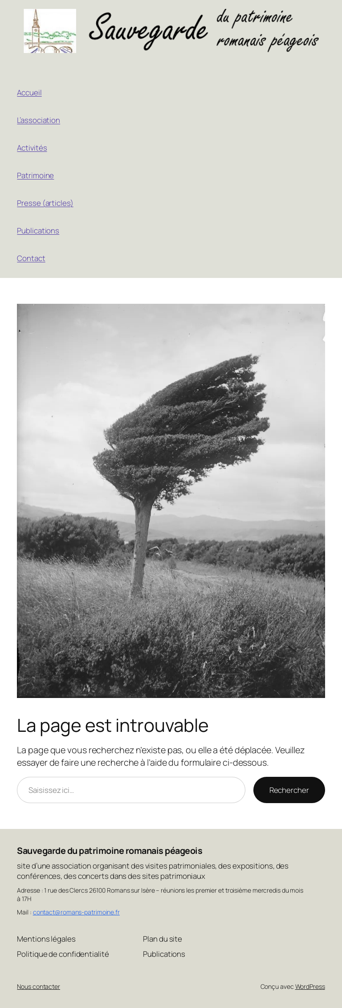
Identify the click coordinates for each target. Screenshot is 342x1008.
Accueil (29, 92)
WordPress (310, 986)
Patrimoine (35, 175)
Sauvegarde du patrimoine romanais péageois (109, 851)
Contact (31, 258)
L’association (38, 120)
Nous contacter (38, 986)
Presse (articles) (45, 203)
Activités (32, 148)
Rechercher (289, 790)
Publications (38, 230)
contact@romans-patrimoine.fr (76, 912)
